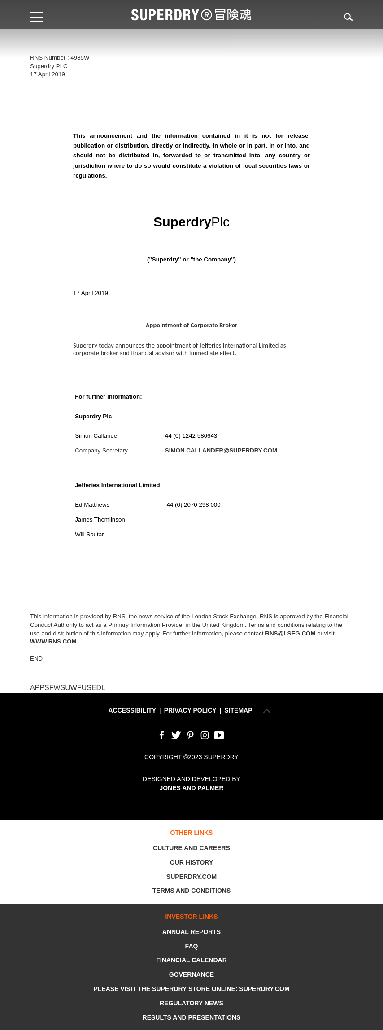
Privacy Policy (190, 710)
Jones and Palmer (191, 787)
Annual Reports (191, 931)
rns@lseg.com (290, 633)
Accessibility (132, 710)
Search (343, 17)
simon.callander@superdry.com (221, 450)
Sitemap (238, 710)
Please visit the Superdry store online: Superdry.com (191, 988)
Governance (191, 974)
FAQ (191, 946)
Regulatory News (191, 1003)
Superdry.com (191, 876)
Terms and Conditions (191, 890)
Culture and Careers (191, 848)
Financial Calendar (191, 960)
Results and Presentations (192, 1017)
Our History (191, 862)
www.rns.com (53, 641)
